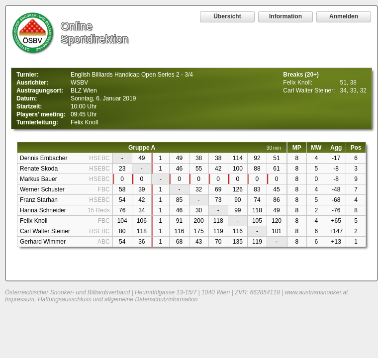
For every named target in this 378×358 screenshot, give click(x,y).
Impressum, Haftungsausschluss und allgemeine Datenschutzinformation (101, 299)
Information (285, 16)
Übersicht (227, 16)
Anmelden (343, 16)
